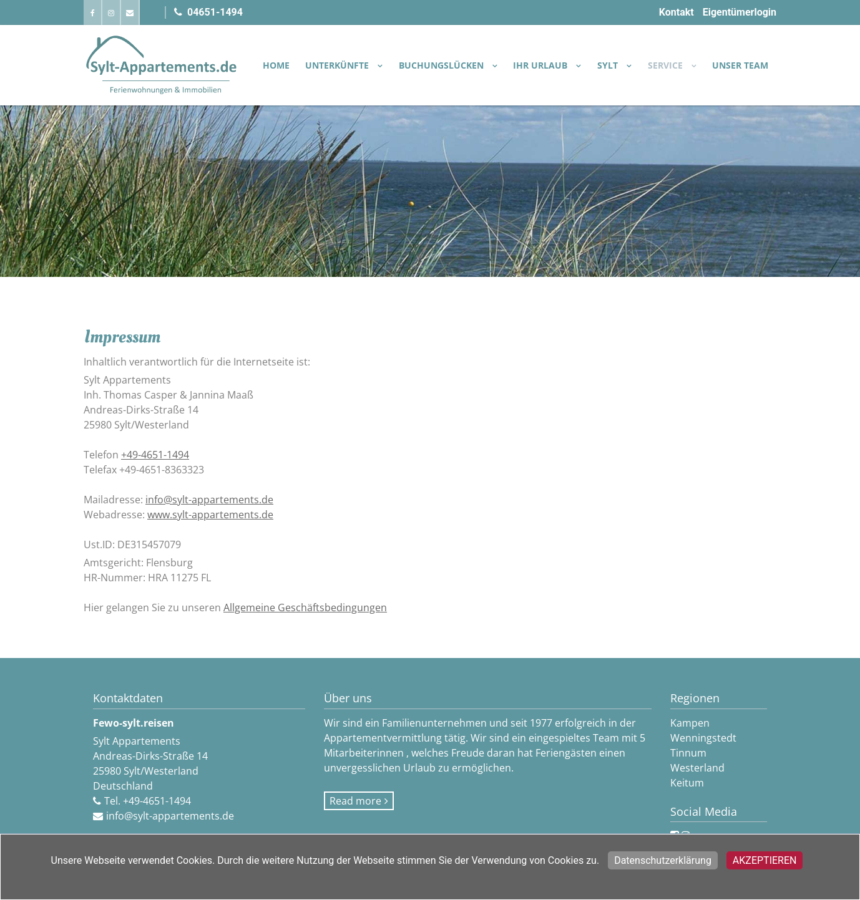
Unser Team (740, 65)
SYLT (608, 65)
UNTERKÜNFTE (338, 65)
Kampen (690, 723)
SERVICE (666, 65)
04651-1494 (208, 12)
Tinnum (688, 753)
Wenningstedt (703, 738)
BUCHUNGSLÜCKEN (442, 65)
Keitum (687, 783)
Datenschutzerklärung (662, 860)
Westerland (697, 768)
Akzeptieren (765, 860)
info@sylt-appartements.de (209, 499)
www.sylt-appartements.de (210, 514)
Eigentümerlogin (739, 12)
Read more (355, 801)
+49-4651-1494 (155, 455)
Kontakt (676, 12)
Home (276, 65)
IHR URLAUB (541, 65)
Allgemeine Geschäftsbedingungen (305, 607)
